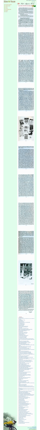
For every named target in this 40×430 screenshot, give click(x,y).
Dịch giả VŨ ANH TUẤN (9, 4)
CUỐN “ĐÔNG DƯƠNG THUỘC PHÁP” (23, 367)
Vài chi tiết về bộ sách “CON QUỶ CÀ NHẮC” (24, 363)
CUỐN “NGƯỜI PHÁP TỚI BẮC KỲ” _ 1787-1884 (24, 342)
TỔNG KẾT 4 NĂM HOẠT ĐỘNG (23, 384)
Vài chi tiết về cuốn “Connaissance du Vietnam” (24, 411)
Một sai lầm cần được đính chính (22, 419)
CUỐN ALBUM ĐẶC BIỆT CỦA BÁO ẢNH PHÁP (24, 366)
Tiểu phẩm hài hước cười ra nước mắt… (23, 412)
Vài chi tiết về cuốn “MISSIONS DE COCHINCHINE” (25, 352)
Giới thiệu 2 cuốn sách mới (22, 362)
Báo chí (6, 11)
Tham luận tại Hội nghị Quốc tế (22, 416)
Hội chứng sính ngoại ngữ (22, 423)
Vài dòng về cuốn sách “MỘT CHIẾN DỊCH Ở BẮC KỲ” (25, 360)
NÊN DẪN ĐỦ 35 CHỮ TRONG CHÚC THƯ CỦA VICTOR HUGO (26, 388)
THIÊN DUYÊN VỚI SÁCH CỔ (22, 343)
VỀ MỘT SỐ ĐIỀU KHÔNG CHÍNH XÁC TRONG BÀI (25, 391)
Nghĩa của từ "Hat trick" (21, 418)
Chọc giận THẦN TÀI (21, 408)
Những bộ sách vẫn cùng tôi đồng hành (23, 405)
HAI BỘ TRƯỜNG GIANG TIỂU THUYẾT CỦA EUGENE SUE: (26, 395)
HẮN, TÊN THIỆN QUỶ (21, 321)
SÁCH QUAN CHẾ (21, 371)
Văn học (7, 8)
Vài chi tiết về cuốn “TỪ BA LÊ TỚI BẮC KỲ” (24, 355)
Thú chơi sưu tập (21, 376)
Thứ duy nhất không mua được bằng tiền (23, 409)
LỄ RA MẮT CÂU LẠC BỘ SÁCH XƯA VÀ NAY (24, 397)
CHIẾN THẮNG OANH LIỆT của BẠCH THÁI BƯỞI (25, 346)
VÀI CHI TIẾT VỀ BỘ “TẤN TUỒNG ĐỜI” (24, 404)
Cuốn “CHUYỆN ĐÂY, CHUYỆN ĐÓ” (23, 356)
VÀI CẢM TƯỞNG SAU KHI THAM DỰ (23, 335)
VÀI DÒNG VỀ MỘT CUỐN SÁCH (23, 333)
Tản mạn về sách (21, 406)
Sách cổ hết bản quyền (8, 9)
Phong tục (7, 10)
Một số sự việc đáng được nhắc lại (23, 347)
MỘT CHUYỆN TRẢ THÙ (22, 407)
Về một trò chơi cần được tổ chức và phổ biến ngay (25, 415)
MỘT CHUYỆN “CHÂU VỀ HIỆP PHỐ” (23, 392)
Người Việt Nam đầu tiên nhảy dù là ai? (23, 378)
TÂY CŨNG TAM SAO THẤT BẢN (23, 336)
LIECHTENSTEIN (21, 331)
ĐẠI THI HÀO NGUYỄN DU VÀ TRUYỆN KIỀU (24, 322)
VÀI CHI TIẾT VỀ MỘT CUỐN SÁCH (23, 398)
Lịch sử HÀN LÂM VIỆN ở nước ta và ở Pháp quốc (25, 374)
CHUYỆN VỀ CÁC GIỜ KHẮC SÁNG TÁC (24, 401)
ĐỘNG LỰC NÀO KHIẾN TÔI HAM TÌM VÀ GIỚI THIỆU (25, 329)
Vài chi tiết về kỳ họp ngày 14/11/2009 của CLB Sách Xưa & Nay (26, 338)
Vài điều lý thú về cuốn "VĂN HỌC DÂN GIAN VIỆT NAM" (26, 361)
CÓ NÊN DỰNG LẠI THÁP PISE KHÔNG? (24, 380)
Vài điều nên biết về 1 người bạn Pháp (23, 332)
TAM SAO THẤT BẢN (21, 399)
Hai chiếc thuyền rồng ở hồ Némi (22, 381)
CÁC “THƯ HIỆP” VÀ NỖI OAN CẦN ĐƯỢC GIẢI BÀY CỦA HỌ (26, 394)
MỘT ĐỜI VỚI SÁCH (21, 325)
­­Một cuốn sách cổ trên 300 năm (22, 402)
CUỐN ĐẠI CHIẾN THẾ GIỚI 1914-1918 (23, 326)
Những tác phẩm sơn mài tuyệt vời (23, 414)
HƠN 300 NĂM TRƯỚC (21, 370)
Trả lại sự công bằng (21, 421)
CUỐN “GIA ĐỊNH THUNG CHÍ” (22, 364)
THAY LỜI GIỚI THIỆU (21, 324)
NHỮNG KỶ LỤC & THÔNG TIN (22, 385)
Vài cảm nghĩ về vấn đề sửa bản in (23, 373)
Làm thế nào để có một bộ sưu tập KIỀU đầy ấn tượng (25, 413)
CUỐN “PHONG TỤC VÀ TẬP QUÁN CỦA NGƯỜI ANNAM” (26, 357)
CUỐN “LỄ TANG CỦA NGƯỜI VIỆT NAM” (24, 369)
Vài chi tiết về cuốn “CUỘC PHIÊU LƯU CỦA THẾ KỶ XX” (26, 353)
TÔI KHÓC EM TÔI (21, 317)
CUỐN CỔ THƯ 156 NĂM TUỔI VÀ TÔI (23, 328)
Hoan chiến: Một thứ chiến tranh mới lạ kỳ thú (24, 422)
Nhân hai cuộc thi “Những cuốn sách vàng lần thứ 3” (25, 377)
